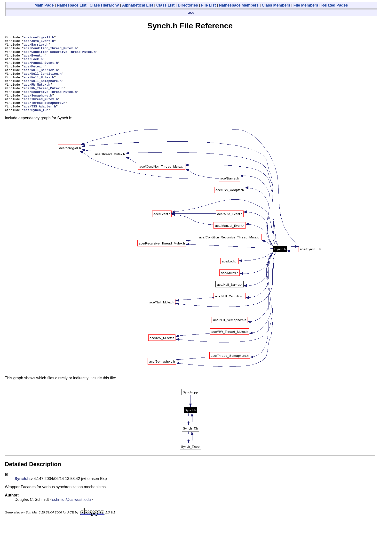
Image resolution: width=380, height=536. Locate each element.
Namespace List (72, 5)
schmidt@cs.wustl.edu (71, 515)
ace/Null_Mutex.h (39, 86)
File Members (305, 5)
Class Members (276, 5)
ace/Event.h (34, 59)
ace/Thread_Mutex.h (41, 112)
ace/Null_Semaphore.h (43, 90)
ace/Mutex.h (34, 73)
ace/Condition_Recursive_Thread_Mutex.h (59, 55)
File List (208, 5)
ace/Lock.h (33, 64)
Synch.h (22, 494)
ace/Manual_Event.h (41, 68)
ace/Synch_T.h (36, 125)
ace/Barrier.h (36, 46)
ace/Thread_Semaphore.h (44, 116)
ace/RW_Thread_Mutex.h (43, 99)
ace (191, 12)
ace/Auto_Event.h (39, 42)
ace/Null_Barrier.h (41, 77)
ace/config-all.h (39, 38)
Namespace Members (239, 5)
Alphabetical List (137, 5)
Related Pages (334, 5)
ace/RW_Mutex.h (37, 94)
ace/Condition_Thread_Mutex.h (50, 51)
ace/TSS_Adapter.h (40, 121)
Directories (188, 5)
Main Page (44, 5)
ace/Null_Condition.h (43, 81)
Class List (165, 5)
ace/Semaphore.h (38, 108)
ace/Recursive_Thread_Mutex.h (50, 103)
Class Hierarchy (104, 5)
